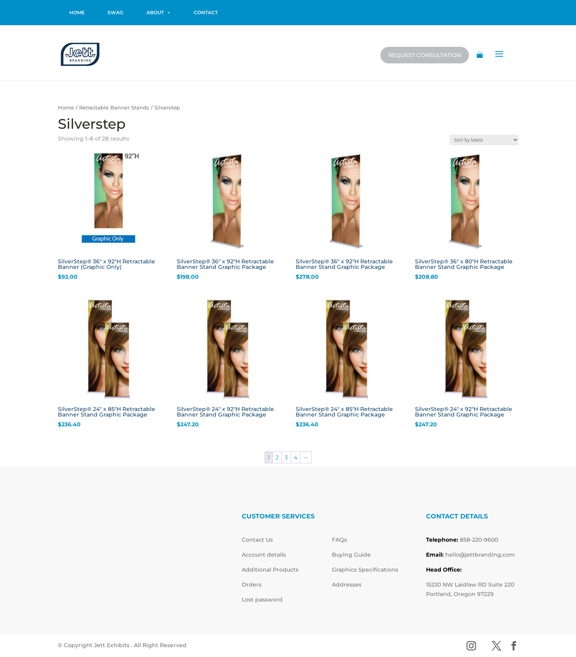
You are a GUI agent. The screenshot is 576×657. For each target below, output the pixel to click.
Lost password (262, 599)
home (77, 12)
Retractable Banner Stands (114, 108)
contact (206, 12)
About (158, 12)
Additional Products (270, 569)
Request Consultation (424, 55)
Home (66, 108)
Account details (264, 554)
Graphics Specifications (365, 569)
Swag (115, 12)
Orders (251, 584)
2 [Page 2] (277, 457)
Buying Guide (351, 554)
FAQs (339, 539)
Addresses (346, 584)
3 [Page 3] (286, 457)
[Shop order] (484, 140)
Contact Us (257, 539)
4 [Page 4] (295, 457)
